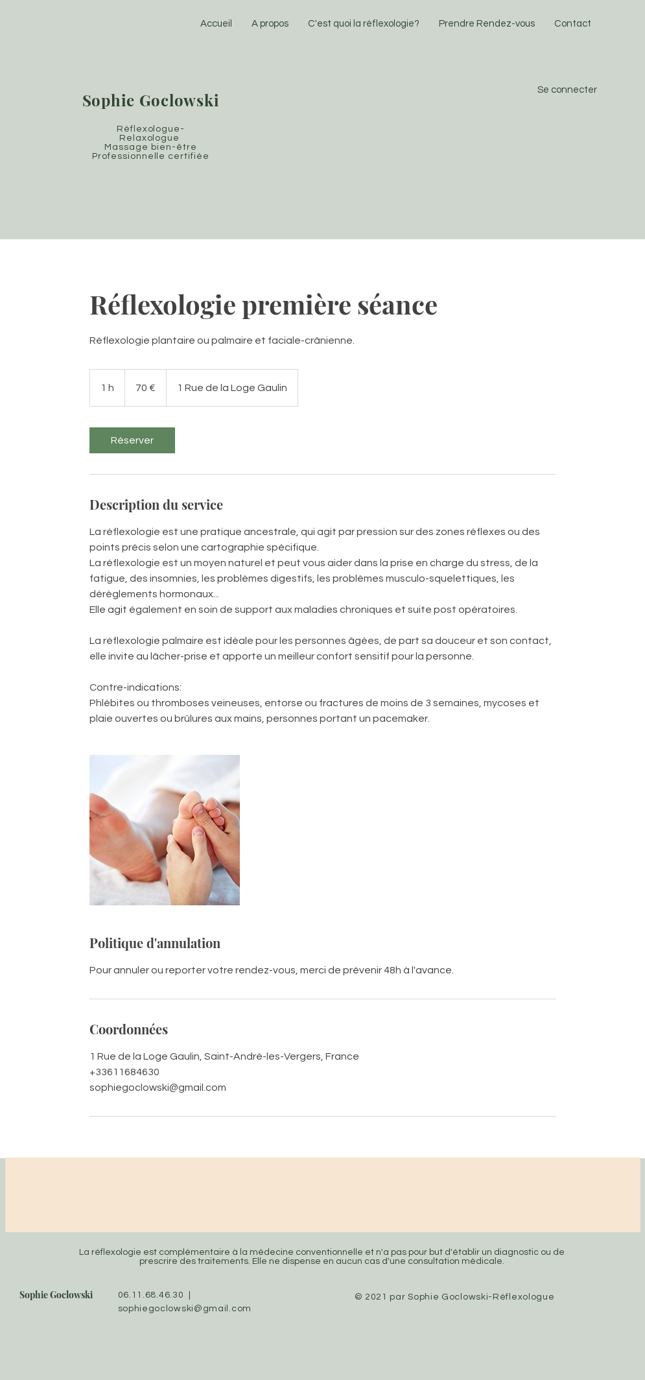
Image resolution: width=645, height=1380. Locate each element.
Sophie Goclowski (56, 1295)
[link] (132, 440)
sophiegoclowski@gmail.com (185, 1308)
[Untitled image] (164, 830)
